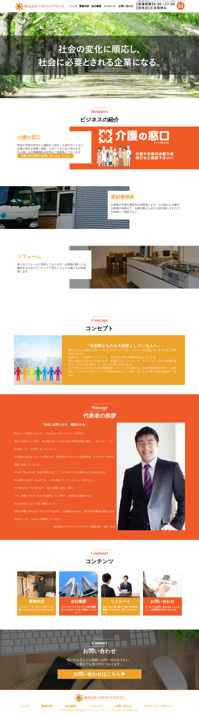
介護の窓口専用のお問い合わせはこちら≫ (45, 155)
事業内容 (84, 6)
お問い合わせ (125, 6)
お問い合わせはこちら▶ (99, 674)
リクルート (110, 6)
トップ (73, 6)
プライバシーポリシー (158, 706)
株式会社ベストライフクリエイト (94, 710)
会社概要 (96, 6)
